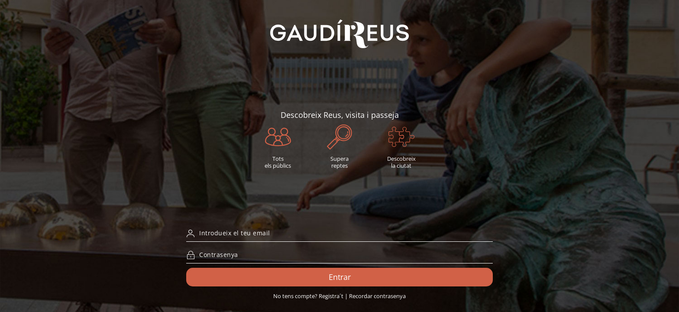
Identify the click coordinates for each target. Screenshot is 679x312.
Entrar (340, 277)
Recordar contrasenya (377, 296)
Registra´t (331, 296)
